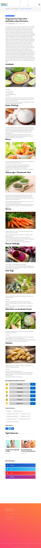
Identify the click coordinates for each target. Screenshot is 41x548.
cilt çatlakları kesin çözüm (25, 413)
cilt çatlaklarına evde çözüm (25, 416)
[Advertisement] (20, 489)
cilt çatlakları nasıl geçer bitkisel (12, 416)
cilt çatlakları (8, 411)
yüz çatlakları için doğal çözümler (12, 421)
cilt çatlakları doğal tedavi (17, 411)
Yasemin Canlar (11, 23)
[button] (6, 437)
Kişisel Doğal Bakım (15, 8)
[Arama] (27, 4)
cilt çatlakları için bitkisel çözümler (12, 413)
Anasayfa (7, 8)
